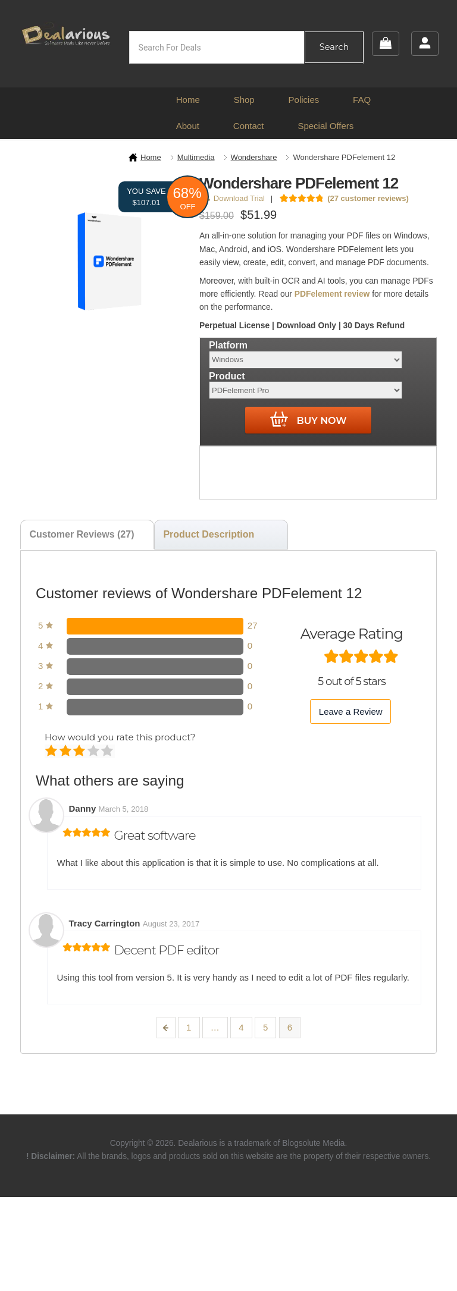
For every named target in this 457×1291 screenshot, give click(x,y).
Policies (304, 100)
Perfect (108, 752)
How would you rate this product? (120, 737)
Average (80, 752)
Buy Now (308, 420)
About (187, 126)
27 (253, 625)
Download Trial (234, 198)
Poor (52, 752)
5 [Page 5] (265, 1027)
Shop (244, 100)
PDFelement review (332, 294)
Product (227, 375)
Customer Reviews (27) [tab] (81, 534)
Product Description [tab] (208, 534)
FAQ (362, 100)
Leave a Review (351, 711)
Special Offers (325, 126)
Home (188, 100)
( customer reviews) (368, 198)
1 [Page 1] (188, 1027)
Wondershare (254, 157)
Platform (228, 345)
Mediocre (66, 752)
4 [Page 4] (241, 1027)
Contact (248, 126)
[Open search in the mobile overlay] (247, 47)
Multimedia (196, 157)
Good (94, 752)
